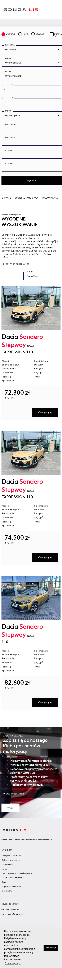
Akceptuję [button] (51, 947)
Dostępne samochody (26, 198)
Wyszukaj (31, 180)
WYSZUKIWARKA (50, 198)
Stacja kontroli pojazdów (12, 877)
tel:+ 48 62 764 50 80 (10, 909)
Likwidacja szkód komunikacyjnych (16, 873)
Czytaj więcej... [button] (13, 963)
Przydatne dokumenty (11, 886)
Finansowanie (7, 864)
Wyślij (10, 807)
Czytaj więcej (45, 412)
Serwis (4, 869)
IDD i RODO (6, 891)
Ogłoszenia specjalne (10, 860)
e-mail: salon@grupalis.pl (12, 914)
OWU (3, 882)
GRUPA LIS (6, 198)
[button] (41, 947)
